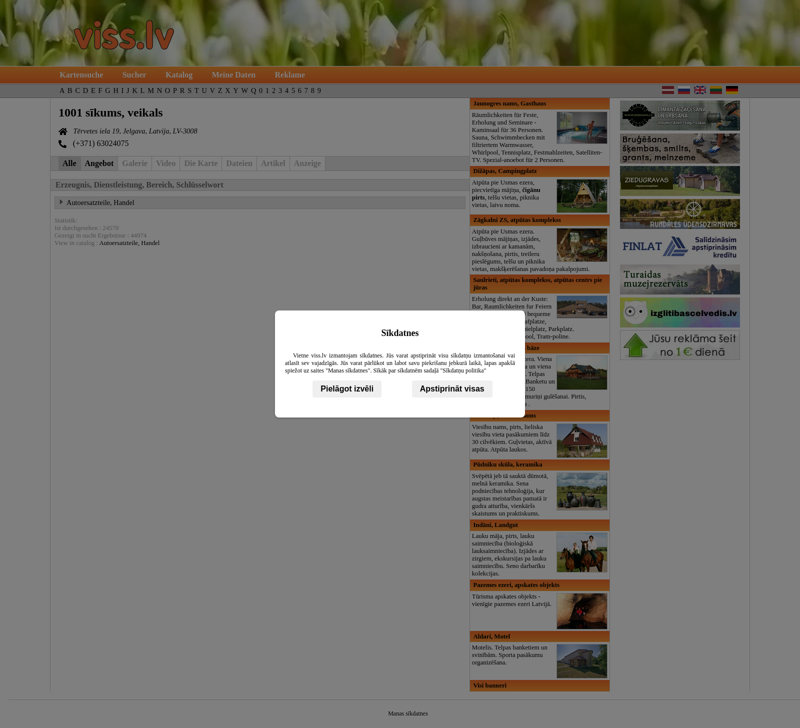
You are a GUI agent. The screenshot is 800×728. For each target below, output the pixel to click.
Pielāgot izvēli (347, 388)
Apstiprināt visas (452, 388)
